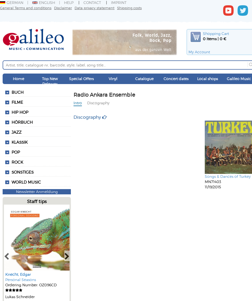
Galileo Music (239, 78)
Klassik (20, 142)
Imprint (119, 2)
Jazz (17, 132)
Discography (98, 103)
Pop (16, 152)
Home (18, 78)
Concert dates (176, 78)
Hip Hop (20, 112)
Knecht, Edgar (18, 274)
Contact (92, 2)
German (11, 2)
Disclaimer (63, 8)
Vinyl (113, 78)
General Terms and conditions (25, 8)
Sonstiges (23, 172)
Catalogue (144, 78)
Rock (17, 162)
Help (69, 2)
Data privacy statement (94, 8)
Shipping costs (129, 8)
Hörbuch (22, 122)
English (43, 2)
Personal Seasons (20, 279)
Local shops (207, 78)
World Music (26, 182)
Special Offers (81, 78)
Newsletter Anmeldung (37, 191)
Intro (78, 103)
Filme (17, 102)
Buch (18, 92)
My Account (199, 52)
